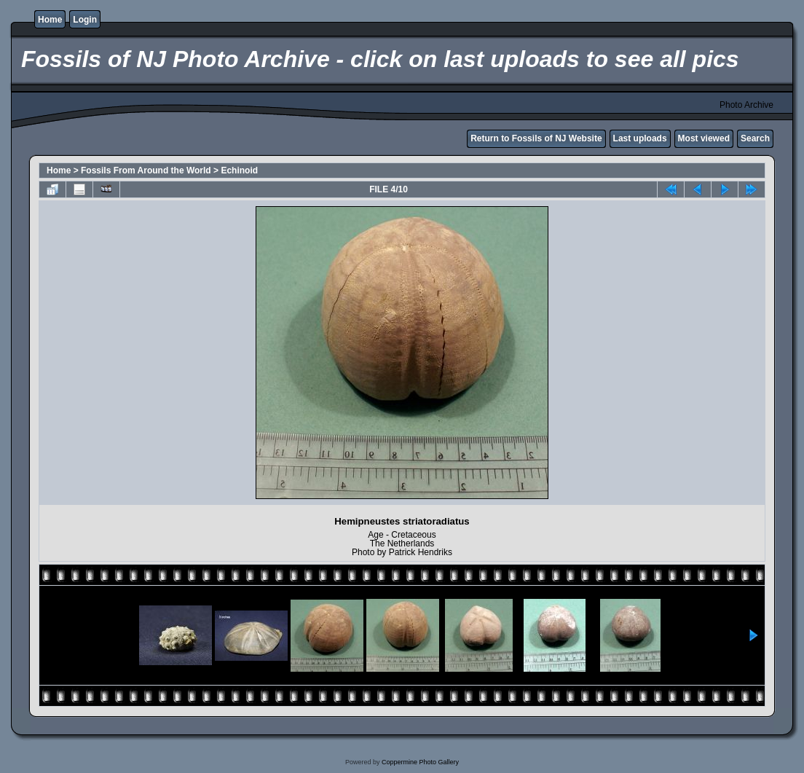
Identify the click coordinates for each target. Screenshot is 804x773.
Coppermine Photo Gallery (420, 762)
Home (50, 20)
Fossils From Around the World (146, 170)
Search (755, 138)
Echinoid (239, 170)
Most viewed (704, 138)
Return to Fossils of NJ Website (536, 138)
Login (85, 20)
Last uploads (640, 138)
